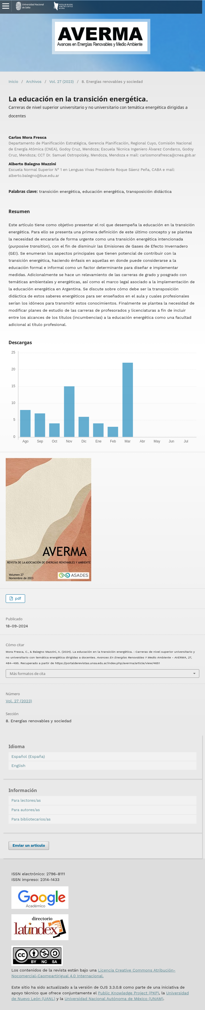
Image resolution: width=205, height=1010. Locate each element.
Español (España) (28, 756)
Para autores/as (25, 810)
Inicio (13, 81)
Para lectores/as (26, 800)
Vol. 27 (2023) (61, 81)
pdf (17, 598)
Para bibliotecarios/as (30, 819)
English (18, 765)
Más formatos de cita (27, 673)
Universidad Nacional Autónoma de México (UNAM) (113, 998)
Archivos (33, 81)
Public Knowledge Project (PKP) (128, 993)
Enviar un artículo (29, 845)
